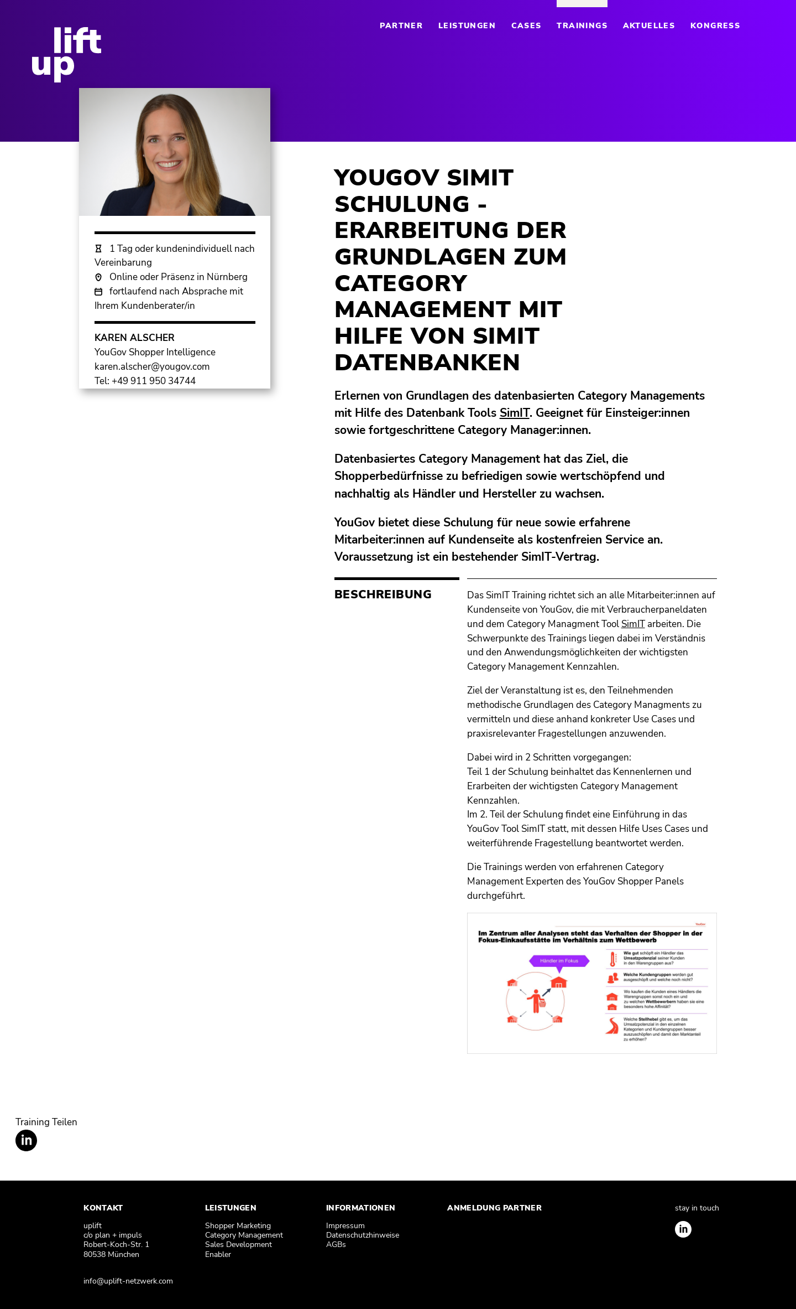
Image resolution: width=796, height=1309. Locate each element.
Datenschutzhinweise (362, 1235)
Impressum (345, 1225)
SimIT (633, 623)
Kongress (715, 25)
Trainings (582, 25)
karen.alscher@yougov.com (152, 366)
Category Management (244, 1235)
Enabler (218, 1254)
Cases (526, 25)
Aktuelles (649, 25)
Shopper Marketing (238, 1225)
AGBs (336, 1244)
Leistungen (467, 25)
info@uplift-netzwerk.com (128, 1281)
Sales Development (238, 1244)
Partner (401, 25)
